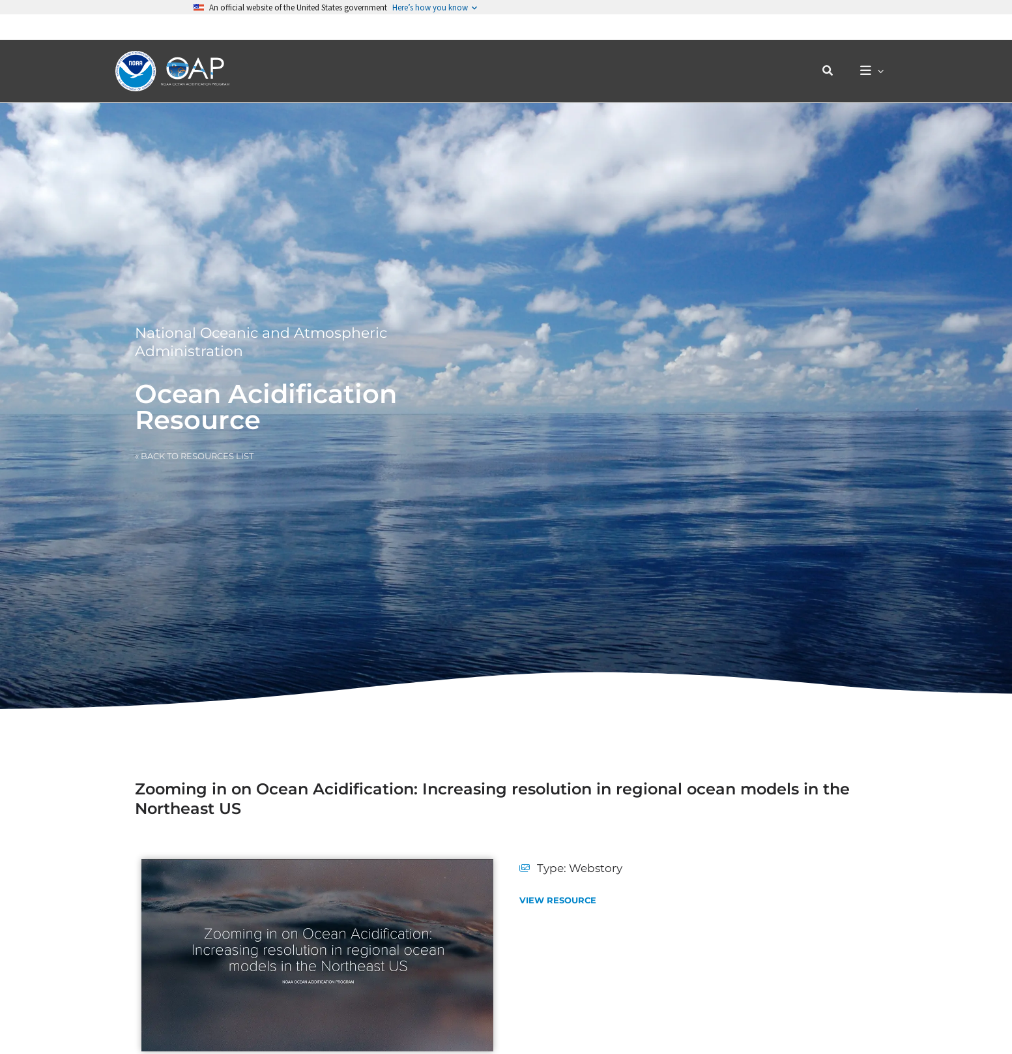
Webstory (595, 868)
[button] (835, 45)
